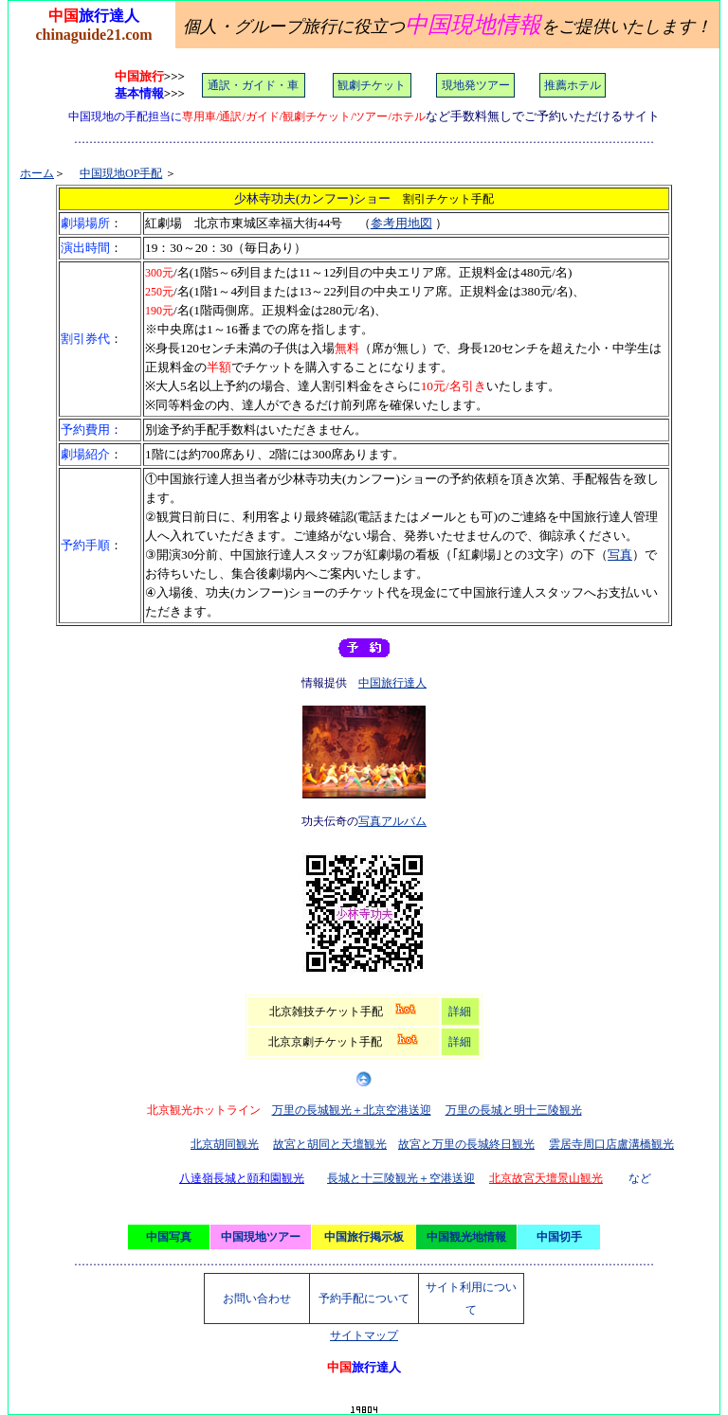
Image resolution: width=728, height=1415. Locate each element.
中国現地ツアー (260, 1237)
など (639, 1178)
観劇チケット (371, 85)
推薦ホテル (572, 85)
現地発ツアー (476, 85)
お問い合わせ (257, 1298)
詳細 (459, 1011)
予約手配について (364, 1298)
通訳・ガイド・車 (253, 85)
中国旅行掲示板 (364, 1237)
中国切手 (559, 1237)
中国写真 (168, 1237)
